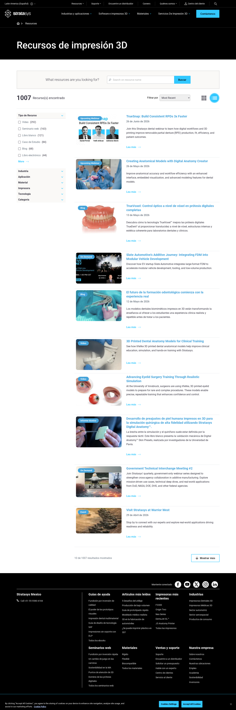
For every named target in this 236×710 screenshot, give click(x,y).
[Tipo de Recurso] (41, 115)
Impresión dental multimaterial (103, 618)
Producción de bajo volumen (136, 605)
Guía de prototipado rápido (135, 610)
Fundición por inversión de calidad (101, 603)
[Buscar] (182, 80)
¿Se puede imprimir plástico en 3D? (137, 630)
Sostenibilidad (196, 677)
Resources (77, 3)
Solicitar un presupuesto (167, 663)
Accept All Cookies (192, 704)
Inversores (194, 682)
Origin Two (161, 609)
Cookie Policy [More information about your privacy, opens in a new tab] (40, 706)
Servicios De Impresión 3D (173, 13)
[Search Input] (140, 80)
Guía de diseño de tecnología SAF (102, 625)
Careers (146, 3)
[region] (118, 704)
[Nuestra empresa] (204, 649)
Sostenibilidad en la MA (99, 667)
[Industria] (41, 171)
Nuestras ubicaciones (199, 663)
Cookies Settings (169, 704)
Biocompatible (129, 663)
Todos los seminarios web (101, 685)
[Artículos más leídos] (137, 595)
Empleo (192, 668)
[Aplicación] (41, 177)
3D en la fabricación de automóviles (133, 621)
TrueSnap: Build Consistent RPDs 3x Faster (156, 116)
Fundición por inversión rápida (103, 654)
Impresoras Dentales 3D (201, 601)
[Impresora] (41, 188)
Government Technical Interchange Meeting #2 (159, 468)
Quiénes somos (167, 3)
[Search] (215, 3)
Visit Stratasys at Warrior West (148, 510)
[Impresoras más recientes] (171, 597)
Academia (194, 673)
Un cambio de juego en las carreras (101, 661)
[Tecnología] (41, 194)
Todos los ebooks (96, 640)
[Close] (230, 704)
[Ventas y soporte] (171, 649)
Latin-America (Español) (20, 3)
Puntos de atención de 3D (100, 672)
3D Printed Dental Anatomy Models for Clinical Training (165, 341)
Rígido (125, 654)
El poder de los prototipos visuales (100, 611)
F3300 (159, 605)
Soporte (95, 3)
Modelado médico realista (134, 614)
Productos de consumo (200, 619)
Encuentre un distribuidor (121, 3)
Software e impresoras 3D (113, 13)
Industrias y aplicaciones (75, 13)
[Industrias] (204, 595)
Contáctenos (195, 659)
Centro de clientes (164, 673)
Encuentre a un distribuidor (169, 659)
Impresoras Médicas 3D (200, 605)
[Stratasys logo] (18, 14)
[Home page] (17, 24)
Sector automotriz (198, 610)
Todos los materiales (132, 668)
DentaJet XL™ (162, 619)
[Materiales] (137, 649)
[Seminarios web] (103, 649)
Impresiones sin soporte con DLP (102, 633)
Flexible (125, 659)
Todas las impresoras (166, 628)
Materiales (143, 13)
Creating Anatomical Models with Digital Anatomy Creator (167, 161)
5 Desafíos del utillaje (132, 601)
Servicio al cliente (164, 677)
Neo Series (161, 614)
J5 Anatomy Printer (165, 623)
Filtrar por (152, 97)
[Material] (41, 182)
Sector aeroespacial (198, 614)
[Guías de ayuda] (103, 595)
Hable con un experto (166, 668)
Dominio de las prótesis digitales (99, 679)
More (21, 161)
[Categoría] (41, 200)
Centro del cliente (194, 3)
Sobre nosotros (196, 654)
